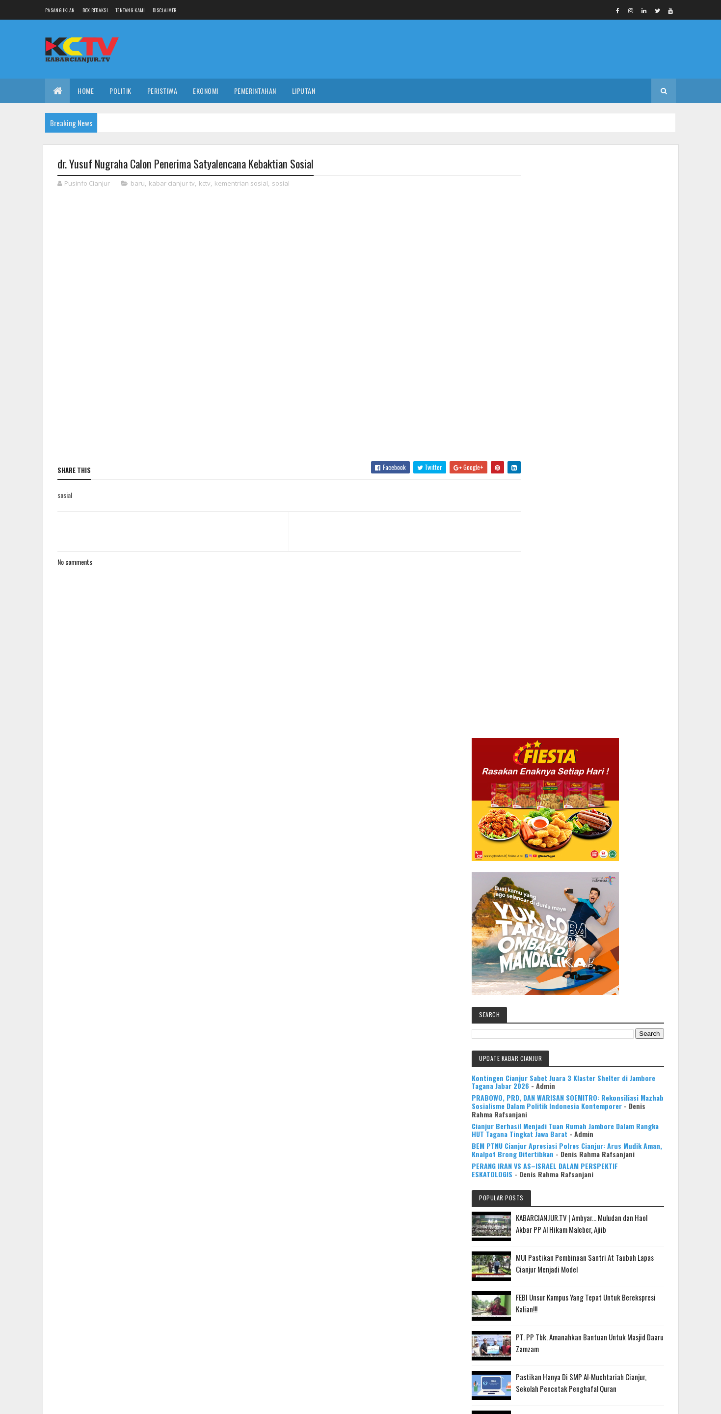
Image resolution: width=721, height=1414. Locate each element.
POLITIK (120, 90)
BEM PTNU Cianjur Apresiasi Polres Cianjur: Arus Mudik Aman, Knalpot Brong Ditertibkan (591, 586)
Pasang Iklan (60, 10)
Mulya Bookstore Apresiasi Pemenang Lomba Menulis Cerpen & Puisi (615, 980)
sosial (281, 183)
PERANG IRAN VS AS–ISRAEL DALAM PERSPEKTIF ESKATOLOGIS (577, 610)
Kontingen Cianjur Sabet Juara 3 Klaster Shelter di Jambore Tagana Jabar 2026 (586, 489)
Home (86, 90)
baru (138, 183)
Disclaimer (165, 10)
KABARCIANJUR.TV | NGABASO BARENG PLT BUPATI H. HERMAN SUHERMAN (612, 934)
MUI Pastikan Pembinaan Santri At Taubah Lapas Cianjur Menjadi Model (614, 724)
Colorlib (95, 1400)
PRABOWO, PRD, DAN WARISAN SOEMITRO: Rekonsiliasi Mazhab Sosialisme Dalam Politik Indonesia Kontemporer (588, 521)
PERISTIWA (162, 90)
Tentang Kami (130, 10)
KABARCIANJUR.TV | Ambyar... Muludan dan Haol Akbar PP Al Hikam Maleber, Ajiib (609, 678)
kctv (205, 183)
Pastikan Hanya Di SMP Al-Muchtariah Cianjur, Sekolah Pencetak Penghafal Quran (608, 849)
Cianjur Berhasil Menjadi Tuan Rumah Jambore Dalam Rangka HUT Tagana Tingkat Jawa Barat (591, 558)
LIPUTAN (304, 90)
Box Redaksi (95, 10)
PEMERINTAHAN (255, 90)
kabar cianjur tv (172, 183)
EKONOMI (205, 90)
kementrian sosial (241, 183)
